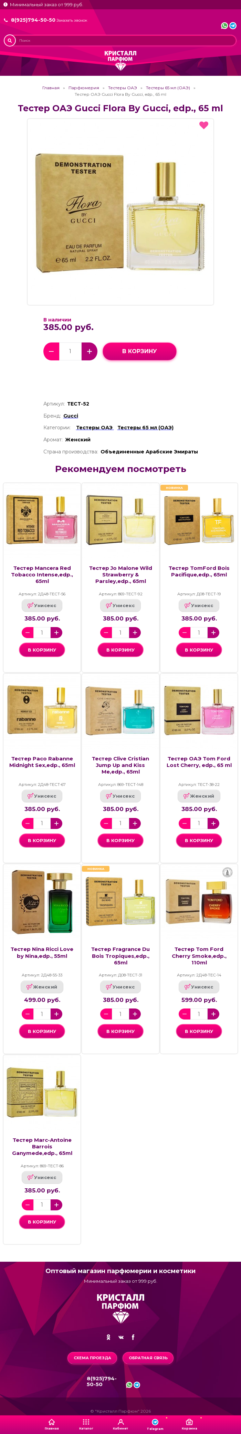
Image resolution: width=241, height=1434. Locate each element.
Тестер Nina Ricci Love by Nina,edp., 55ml (42, 952)
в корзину (139, 351)
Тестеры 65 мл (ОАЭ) (168, 87)
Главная (51, 87)
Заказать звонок (71, 20)
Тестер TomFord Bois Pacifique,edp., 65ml (199, 571)
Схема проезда (92, 1357)
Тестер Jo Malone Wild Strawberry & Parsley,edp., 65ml (120, 574)
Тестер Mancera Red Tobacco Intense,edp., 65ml (42, 574)
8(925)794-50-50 (33, 20)
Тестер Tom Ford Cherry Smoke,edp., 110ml (199, 955)
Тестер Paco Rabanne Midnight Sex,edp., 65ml (42, 762)
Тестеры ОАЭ (122, 87)
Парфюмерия (84, 87)
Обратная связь (148, 1357)
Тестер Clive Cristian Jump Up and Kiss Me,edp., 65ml (120, 765)
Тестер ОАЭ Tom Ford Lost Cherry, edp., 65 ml (199, 762)
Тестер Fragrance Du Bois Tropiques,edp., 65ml (120, 955)
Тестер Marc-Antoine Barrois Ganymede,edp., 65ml (42, 1146)
